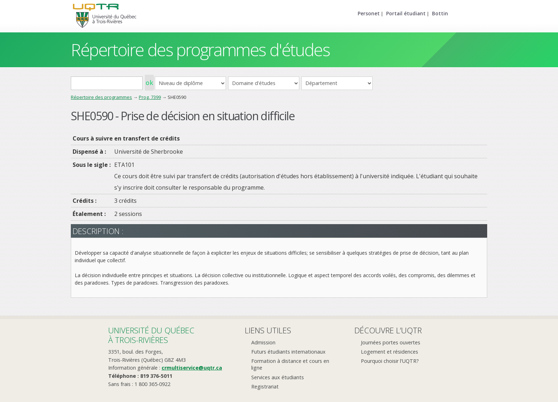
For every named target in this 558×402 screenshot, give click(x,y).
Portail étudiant (406, 13)
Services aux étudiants (277, 377)
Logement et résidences (389, 351)
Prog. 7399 (150, 97)
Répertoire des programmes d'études (200, 49)
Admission (263, 342)
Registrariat (265, 386)
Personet (369, 13)
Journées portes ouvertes (390, 342)
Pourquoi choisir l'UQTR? (390, 361)
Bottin (440, 13)
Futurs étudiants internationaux (288, 351)
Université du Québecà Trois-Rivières (151, 335)
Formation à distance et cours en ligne (290, 364)
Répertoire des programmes (101, 97)
